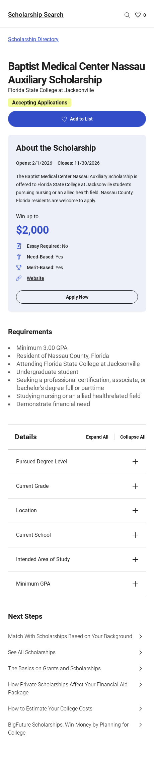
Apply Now (77, 297)
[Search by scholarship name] (127, 15)
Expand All (97, 437)
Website (35, 278)
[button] (77, 462)
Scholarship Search (36, 14)
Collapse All (133, 437)
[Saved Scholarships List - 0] (140, 15)
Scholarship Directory (33, 39)
